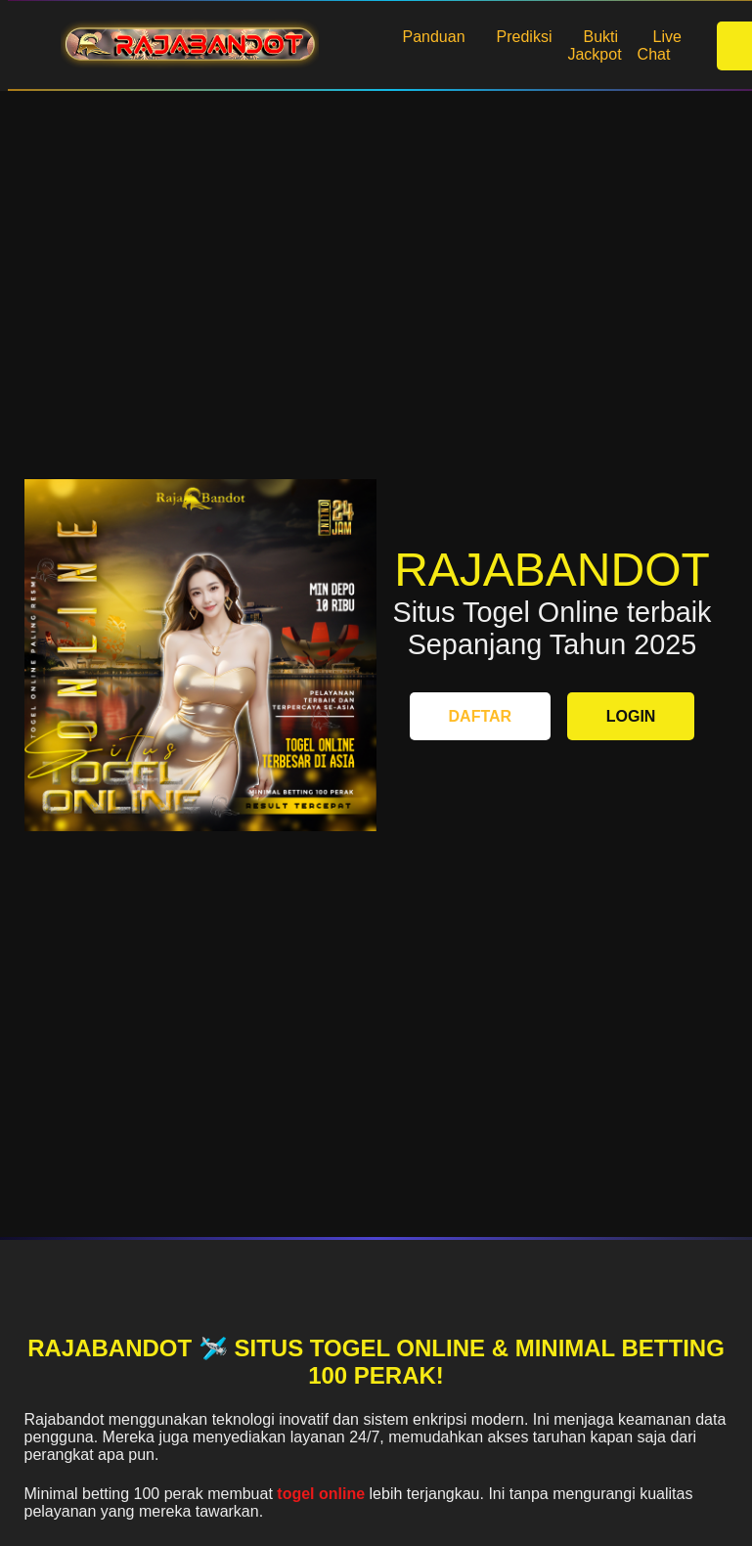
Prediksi (525, 36)
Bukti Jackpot (594, 45)
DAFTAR (480, 716)
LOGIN (631, 716)
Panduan (434, 36)
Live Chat (660, 45)
